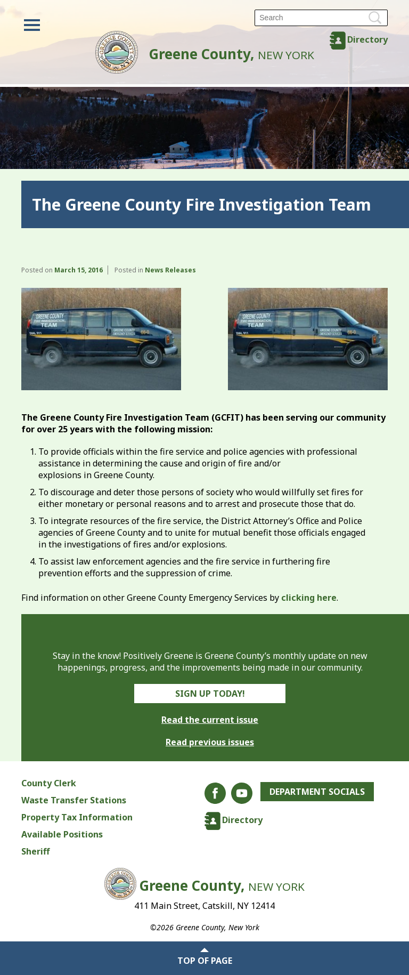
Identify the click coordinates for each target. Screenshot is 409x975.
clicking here (309, 597)
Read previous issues (210, 742)
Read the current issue (209, 720)
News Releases (170, 270)
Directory (367, 39)
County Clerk (48, 783)
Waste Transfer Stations (73, 800)
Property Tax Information (77, 817)
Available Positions (62, 834)
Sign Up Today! (210, 693)
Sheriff (35, 851)
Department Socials (317, 791)
